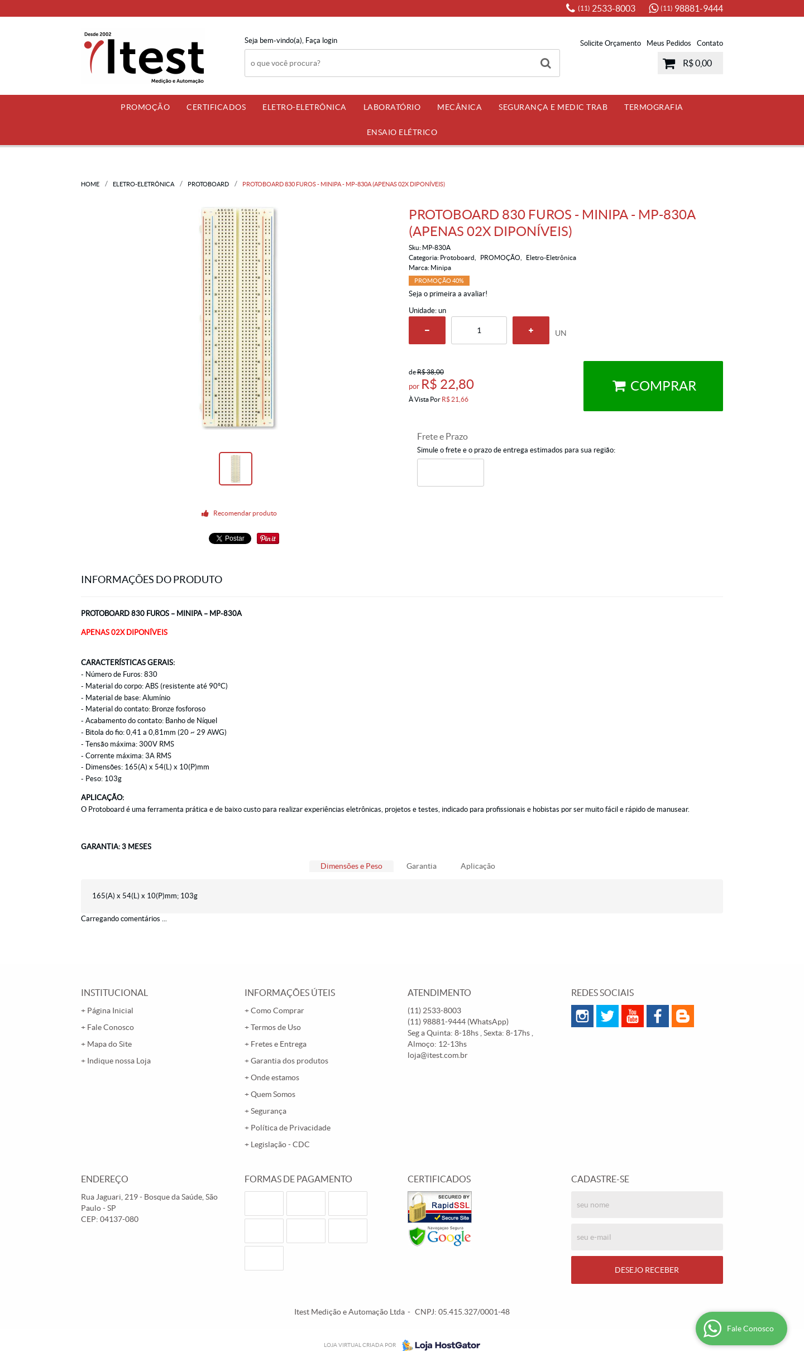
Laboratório (392, 107)
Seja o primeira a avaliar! (448, 294)
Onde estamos (275, 1077)
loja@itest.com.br (438, 1055)
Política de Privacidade (291, 1127)
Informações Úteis (290, 993)
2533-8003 (606, 8)
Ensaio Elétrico (402, 132)
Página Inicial (110, 1010)
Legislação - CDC (280, 1144)
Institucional (114, 993)
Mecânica (459, 107)
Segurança (268, 1110)
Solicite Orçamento (610, 43)
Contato (710, 43)
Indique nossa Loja (119, 1060)
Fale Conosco (110, 1027)
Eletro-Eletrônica (304, 107)
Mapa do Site (109, 1043)
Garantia (421, 866)
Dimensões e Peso (351, 866)
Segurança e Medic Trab (553, 107)
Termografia (653, 107)
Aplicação (478, 866)
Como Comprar (277, 1010)
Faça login (321, 40)
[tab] (351, 866)
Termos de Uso (276, 1027)
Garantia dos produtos (289, 1060)
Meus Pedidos (669, 43)
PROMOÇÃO (145, 107)
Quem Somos (273, 1094)
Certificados (216, 107)
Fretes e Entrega (279, 1043)
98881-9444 (692, 8)
